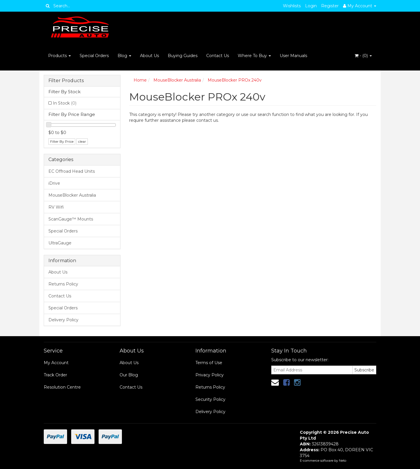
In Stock (64, 103)
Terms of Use (208, 362)
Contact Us (217, 55)
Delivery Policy (63, 319)
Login (311, 5)
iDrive (54, 183)
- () (363, 55)
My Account (56, 362)
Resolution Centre (62, 387)
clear (82, 141)
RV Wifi (56, 207)
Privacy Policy (209, 375)
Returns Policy (63, 284)
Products (59, 55)
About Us (149, 55)
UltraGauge (59, 243)
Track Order (55, 375)
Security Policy (210, 399)
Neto (342, 461)
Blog (124, 55)
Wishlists (292, 5)
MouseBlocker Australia (72, 195)
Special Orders (94, 55)
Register (330, 5)
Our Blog (129, 375)
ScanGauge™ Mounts (70, 219)
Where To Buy (254, 55)
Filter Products (66, 80)
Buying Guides (182, 55)
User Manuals (293, 55)
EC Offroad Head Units (71, 171)
